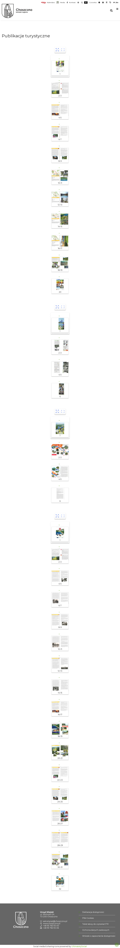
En (117, 2)
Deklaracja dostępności (93, 912)
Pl (114, 2)
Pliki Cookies (88, 918)
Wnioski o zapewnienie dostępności (98, 936)
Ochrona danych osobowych (95, 930)
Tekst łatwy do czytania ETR (95, 924)
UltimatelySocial (79, 946)
